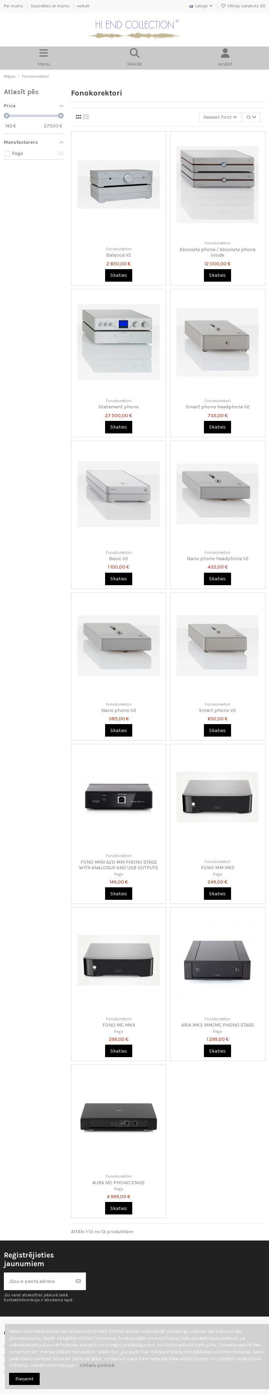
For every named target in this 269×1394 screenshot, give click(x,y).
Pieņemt (24, 1379)
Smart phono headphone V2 (218, 407)
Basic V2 (118, 559)
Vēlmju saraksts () (243, 5)
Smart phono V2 (217, 710)
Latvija (201, 5)
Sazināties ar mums (51, 5)
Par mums (14, 5)
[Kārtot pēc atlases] (220, 118)
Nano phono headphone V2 (217, 559)
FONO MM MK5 (218, 868)
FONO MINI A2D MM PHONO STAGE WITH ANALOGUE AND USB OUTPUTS (118, 865)
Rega (118, 874)
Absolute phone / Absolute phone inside (217, 252)
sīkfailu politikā (96, 1365)
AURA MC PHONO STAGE (118, 1183)
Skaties (118, 275)
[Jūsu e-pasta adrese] (38, 1281)
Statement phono (118, 407)
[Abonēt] (78, 1281)
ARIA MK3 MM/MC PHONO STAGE (217, 1025)
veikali (83, 5)
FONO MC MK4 (118, 1025)
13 (251, 117)
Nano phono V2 (118, 710)
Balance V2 (118, 255)
